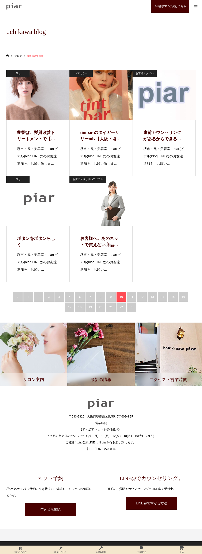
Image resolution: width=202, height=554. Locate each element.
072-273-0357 (107, 449)
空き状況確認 (50, 509)
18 (80, 307)
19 (90, 307)
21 (111, 307)
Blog (17, 73)
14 (162, 297)
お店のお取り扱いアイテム (88, 179)
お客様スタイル (144, 73)
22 (121, 307)
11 (131, 297)
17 (69, 307)
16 (183, 297)
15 (173, 297)
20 (100, 307)
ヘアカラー (81, 73)
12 (142, 297)
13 (152, 297)
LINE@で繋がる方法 (151, 503)
